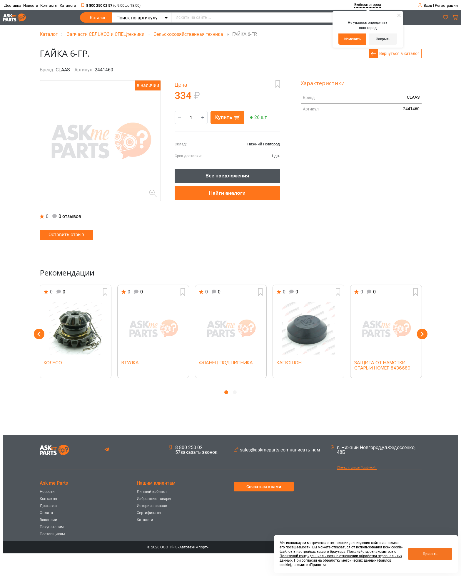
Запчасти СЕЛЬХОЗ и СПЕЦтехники (106, 34)
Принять (430, 554)
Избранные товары (154, 498)
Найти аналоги (227, 193)
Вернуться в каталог (399, 53)
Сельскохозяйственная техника (188, 34)
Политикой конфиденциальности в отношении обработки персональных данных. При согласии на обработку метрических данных (341, 558)
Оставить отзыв (66, 234)
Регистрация (446, 5)
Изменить (352, 39)
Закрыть (383, 39)
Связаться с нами (263, 486)
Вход (428, 5)
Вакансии (48, 520)
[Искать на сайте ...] (276, 17)
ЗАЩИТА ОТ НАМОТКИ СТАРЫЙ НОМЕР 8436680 (382, 365)
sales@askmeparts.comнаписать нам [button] (277, 450)
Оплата (46, 512)
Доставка (12, 5)
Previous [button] (39, 334)
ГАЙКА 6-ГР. (240, 34)
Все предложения (227, 176)
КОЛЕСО (53, 363)
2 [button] (235, 392)
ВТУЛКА (130, 363)
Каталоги (68, 5)
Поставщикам (52, 534)
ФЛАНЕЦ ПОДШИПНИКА (226, 363)
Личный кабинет (152, 491)
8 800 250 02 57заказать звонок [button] (193, 450)
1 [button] (226, 392)
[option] (75, 331)
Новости (30, 5)
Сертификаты (149, 512)
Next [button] (422, 334)
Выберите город (367, 5)
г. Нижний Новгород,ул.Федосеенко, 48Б (373, 450)
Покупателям (52, 527)
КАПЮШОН (289, 363)
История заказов (152, 505)
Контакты (49, 5)
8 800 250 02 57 (111, 5)
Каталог (98, 19)
